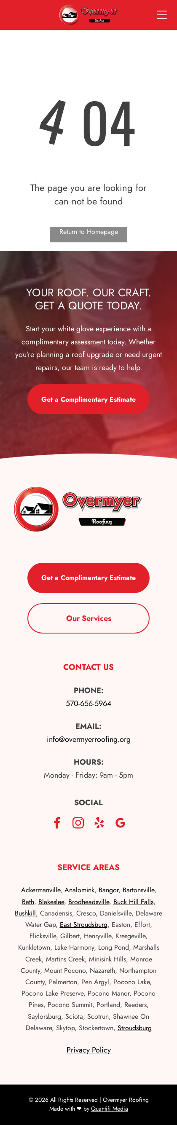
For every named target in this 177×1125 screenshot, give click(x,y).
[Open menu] (162, 15)
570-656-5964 (89, 703)
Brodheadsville (88, 902)
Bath (28, 902)
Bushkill (25, 913)
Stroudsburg (135, 1028)
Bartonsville (138, 890)
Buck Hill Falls (133, 902)
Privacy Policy (89, 1049)
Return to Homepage (88, 231)
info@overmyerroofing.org (89, 739)
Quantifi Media (109, 1108)
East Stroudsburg (83, 924)
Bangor (108, 890)
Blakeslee (51, 902)
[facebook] (56, 824)
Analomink (79, 890)
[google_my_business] (120, 824)
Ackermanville (40, 890)
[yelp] (99, 824)
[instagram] (78, 824)
